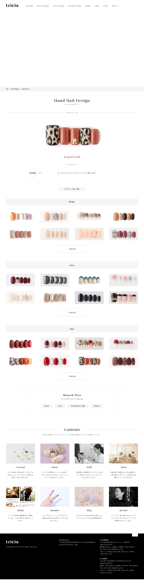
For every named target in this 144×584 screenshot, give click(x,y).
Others (97, 406)
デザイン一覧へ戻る (72, 189)
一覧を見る (72, 249)
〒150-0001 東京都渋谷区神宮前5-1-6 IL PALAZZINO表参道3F (77, 542)
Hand (46, 406)
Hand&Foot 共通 (78, 406)
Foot (60, 406)
